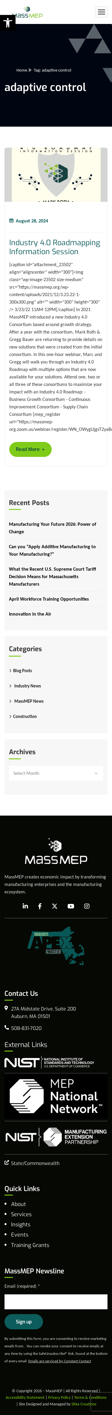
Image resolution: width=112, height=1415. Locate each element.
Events (19, 1234)
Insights (20, 1224)
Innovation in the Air (30, 614)
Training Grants (30, 1245)
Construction (25, 716)
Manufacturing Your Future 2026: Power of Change (52, 527)
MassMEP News (29, 701)
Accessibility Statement (25, 1397)
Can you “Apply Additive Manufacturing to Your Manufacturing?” (52, 550)
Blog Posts (22, 670)
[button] (8, 23)
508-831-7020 (26, 1028)
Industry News (27, 686)
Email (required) (22, 1286)
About (18, 1204)
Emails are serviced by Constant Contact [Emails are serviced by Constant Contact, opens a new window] (59, 1361)
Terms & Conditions (90, 1397)
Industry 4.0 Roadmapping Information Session (54, 247)
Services (21, 1214)
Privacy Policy (59, 1397)
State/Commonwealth (35, 1163)
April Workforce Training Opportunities (49, 599)
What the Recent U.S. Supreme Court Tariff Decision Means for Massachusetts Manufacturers (52, 576)
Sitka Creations (83, 1404)
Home (21, 70)
